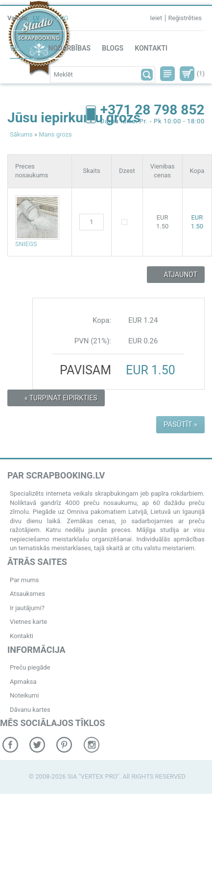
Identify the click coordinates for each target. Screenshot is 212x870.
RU (47, 18)
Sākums (21, 134)
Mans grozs (55, 134)
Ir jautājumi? (27, 608)
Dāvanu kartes (30, 709)
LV (36, 18)
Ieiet (156, 18)
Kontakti (151, 48)
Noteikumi (24, 695)
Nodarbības (69, 48)
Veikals (23, 48)
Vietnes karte (28, 621)
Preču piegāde (30, 667)
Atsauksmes (27, 593)
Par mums (24, 580)
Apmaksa (23, 681)
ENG (62, 18)
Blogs (112, 48)
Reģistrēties (185, 18)
